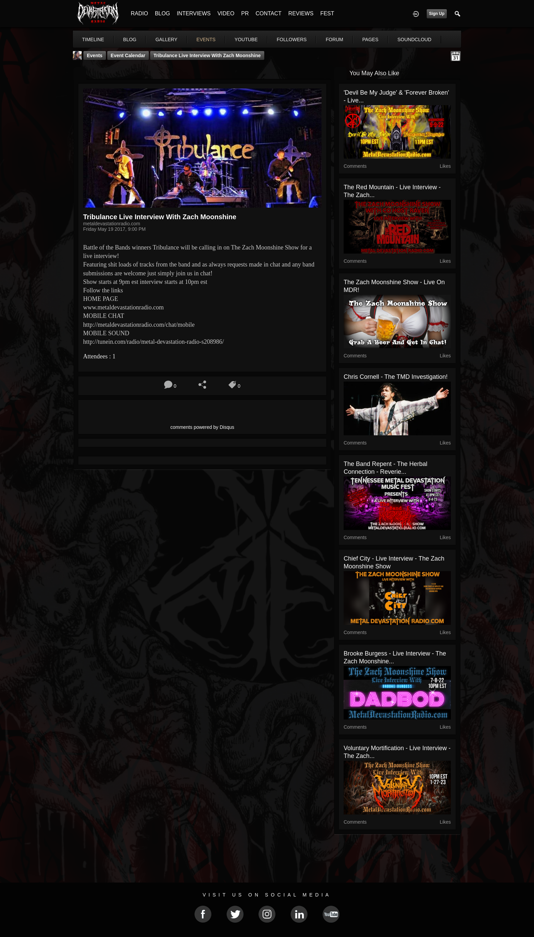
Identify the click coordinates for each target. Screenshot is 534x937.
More (407, 39)
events (206, 39)
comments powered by (202, 427)
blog (130, 39)
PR (245, 13)
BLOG (162, 13)
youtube (246, 39)
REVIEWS (301, 13)
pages (370, 39)
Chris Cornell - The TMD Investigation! (395, 376)
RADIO (139, 13)
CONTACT (268, 13)
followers (292, 39)
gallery (166, 39)
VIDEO (225, 13)
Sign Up (436, 13)
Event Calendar (128, 55)
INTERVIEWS (193, 13)
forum (334, 39)
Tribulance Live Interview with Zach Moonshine (207, 55)
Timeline (93, 39)
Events (95, 55)
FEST (327, 13)
